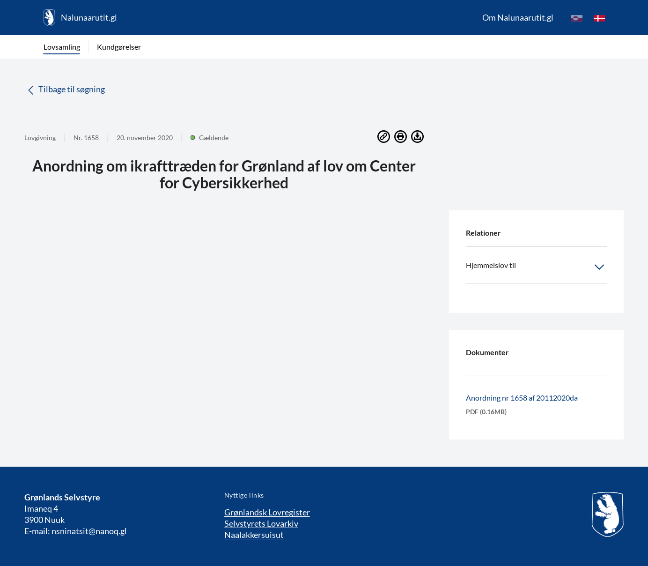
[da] (599, 18)
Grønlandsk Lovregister (267, 512)
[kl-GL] (576, 18)
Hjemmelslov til (536, 267)
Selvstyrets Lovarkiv (261, 523)
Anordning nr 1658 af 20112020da (522, 397)
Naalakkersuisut (254, 534)
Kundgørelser (119, 46)
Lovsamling (62, 46)
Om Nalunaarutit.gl (517, 17)
